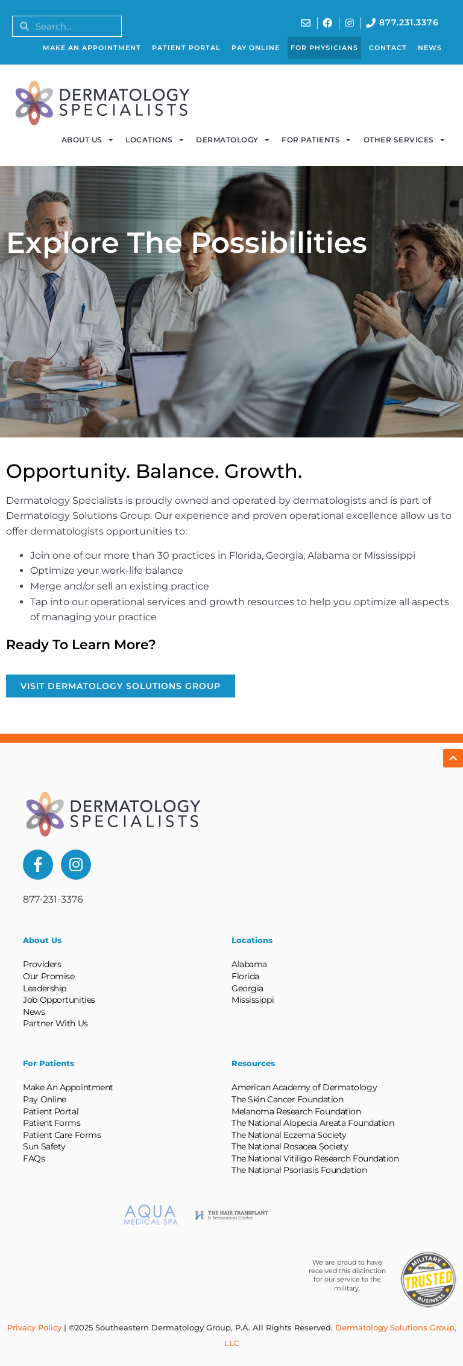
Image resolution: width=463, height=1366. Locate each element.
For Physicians (324, 47)
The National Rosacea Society (290, 1146)
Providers (42, 964)
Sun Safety (44, 1146)
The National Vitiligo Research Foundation (315, 1158)
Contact (388, 47)
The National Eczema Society (289, 1134)
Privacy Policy (34, 1327)
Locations (154, 140)
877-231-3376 (53, 899)
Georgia (247, 988)
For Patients (316, 140)
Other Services (405, 140)
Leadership (44, 988)
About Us (87, 140)
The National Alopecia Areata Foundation (313, 1122)
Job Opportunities (59, 999)
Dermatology (232, 140)
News (430, 47)
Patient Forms (51, 1122)
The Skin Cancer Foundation (287, 1099)
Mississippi (253, 999)
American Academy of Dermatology (304, 1087)
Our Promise (48, 976)
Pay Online (256, 47)
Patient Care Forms (62, 1134)
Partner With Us (55, 1023)
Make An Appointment (92, 47)
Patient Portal (186, 47)
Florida (245, 976)
